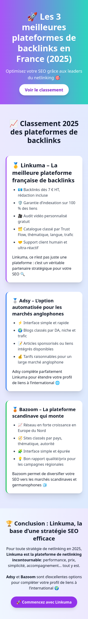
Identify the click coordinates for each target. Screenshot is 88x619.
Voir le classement (44, 90)
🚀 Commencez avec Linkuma (44, 602)
